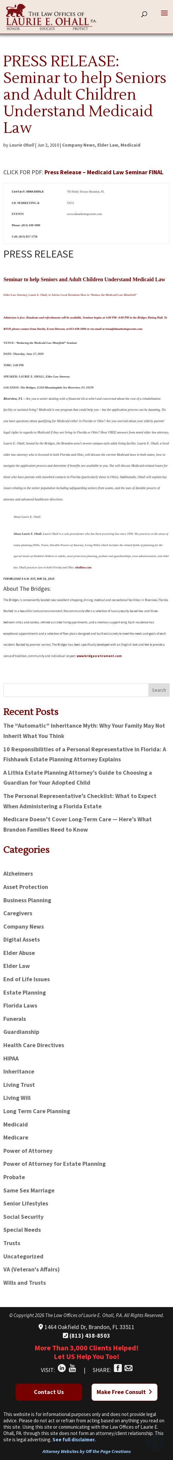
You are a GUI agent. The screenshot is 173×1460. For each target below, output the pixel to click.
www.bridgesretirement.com (99, 656)
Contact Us (49, 1392)
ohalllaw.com (83, 567)
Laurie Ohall (21, 145)
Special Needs (22, 1229)
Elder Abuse (19, 953)
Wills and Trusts (24, 1282)
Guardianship (21, 1032)
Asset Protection (25, 887)
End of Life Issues (26, 979)
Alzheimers (18, 873)
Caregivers (17, 913)
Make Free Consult (124, 1392)
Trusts (11, 1243)
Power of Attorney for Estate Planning (54, 1163)
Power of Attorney (27, 1150)
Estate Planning (24, 992)
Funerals (14, 1019)
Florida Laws (20, 1005)
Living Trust (19, 1085)
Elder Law (107, 145)
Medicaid (130, 145)
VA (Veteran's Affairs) (31, 1269)
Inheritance (18, 1071)
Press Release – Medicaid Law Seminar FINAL (103, 172)
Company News (78, 145)
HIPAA (11, 1058)
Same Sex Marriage (28, 1190)
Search (159, 690)
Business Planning (27, 900)
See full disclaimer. (74, 1439)
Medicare (15, 1137)
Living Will (17, 1097)
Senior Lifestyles (25, 1203)
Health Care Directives (33, 1045)
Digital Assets (21, 939)
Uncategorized (23, 1256)
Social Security (23, 1216)
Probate (14, 1177)
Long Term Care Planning (36, 1111)
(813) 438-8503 (86, 1335)
